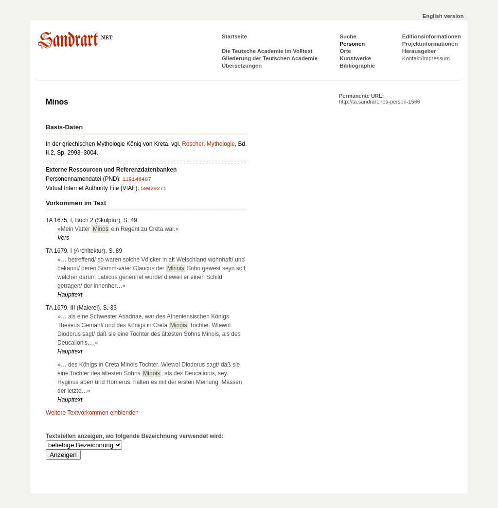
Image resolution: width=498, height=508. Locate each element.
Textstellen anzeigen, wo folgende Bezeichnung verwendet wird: (135, 436)
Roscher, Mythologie (208, 143)
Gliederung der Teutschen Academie (270, 58)
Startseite (234, 36)
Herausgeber (419, 51)
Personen (352, 44)
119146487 (136, 179)
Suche (347, 36)
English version (443, 16)
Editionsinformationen (431, 36)
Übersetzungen (242, 66)
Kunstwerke (355, 58)
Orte (345, 51)
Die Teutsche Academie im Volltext (267, 51)
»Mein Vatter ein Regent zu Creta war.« (117, 229)
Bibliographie (357, 66)
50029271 (153, 189)
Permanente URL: (379, 99)
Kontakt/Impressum (426, 58)
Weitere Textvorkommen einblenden (92, 412)
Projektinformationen (430, 44)
